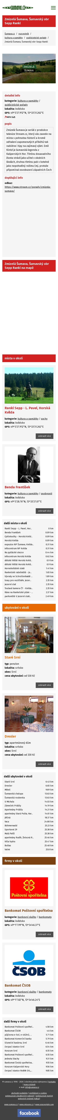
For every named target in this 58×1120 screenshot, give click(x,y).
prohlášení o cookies (38, 1093)
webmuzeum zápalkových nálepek (19, 1096)
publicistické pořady (36, 38)
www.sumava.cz (11, 1104)
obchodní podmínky (19, 1093)
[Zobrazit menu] (53, 8)
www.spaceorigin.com (44, 1104)
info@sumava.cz (32, 1087)
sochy (44, 418)
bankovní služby (27, 917)
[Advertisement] (29, 226)
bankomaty (45, 917)
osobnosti (46, 493)
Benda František (17, 487)
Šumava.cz (10, 34)
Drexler (10, 736)
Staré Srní (12, 657)
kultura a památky (14, 38)
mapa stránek (29, 1084)
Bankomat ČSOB (17, 985)
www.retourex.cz (26, 1104)
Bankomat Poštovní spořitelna (29, 911)
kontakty (52, 1082)
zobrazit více (44, 436)
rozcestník (23, 34)
